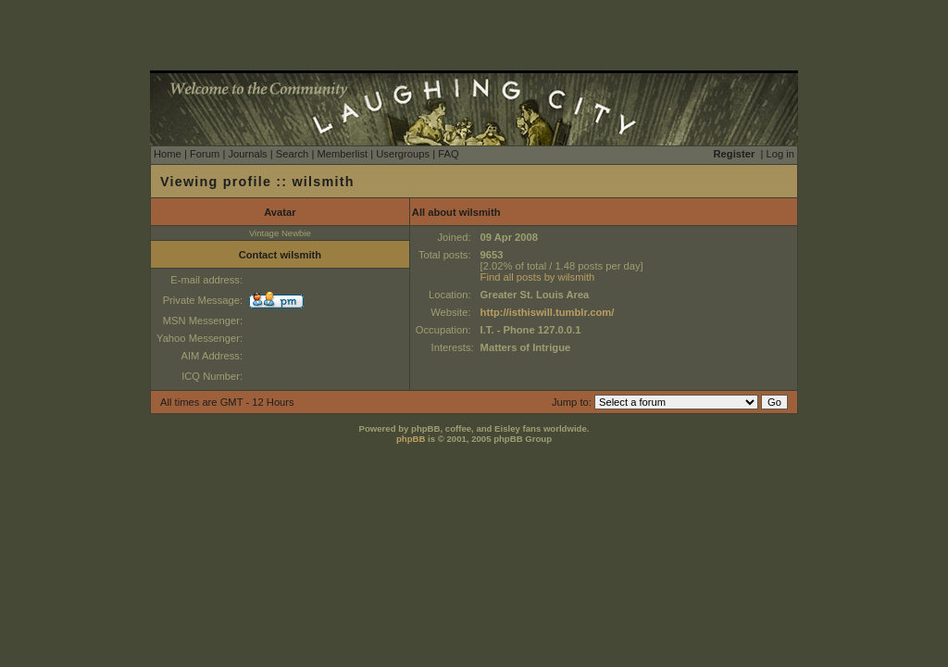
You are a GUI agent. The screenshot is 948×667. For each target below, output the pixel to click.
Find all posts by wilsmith (537, 277)
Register (734, 153)
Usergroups (403, 153)
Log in (780, 153)
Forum (204, 153)
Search (292, 153)
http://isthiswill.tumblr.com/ (547, 312)
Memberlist (342, 153)
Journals (247, 153)
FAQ (448, 153)
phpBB (410, 439)
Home (167, 153)
